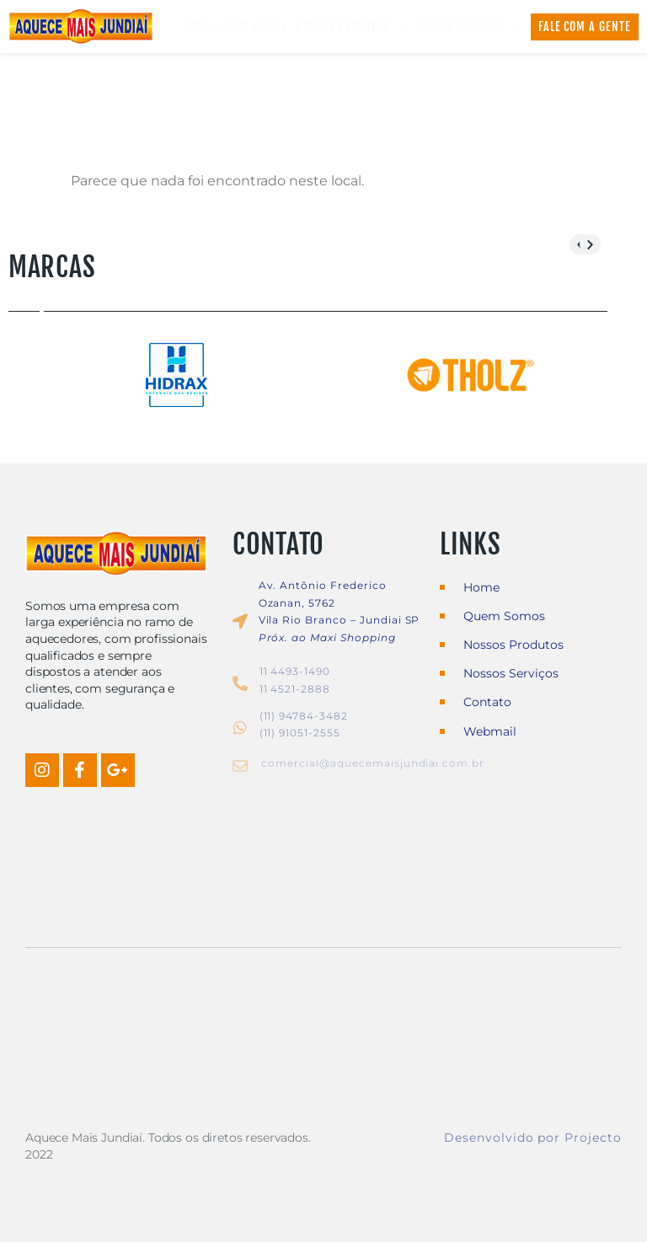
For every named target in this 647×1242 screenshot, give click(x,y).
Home (197, 26)
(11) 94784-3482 (303, 715)
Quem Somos (254, 26)
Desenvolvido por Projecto (533, 1137)
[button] (590, 243)
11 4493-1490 (295, 671)
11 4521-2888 (295, 689)
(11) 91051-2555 (299, 733)
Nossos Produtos (351, 27)
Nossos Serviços (467, 27)
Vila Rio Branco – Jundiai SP (339, 620)
